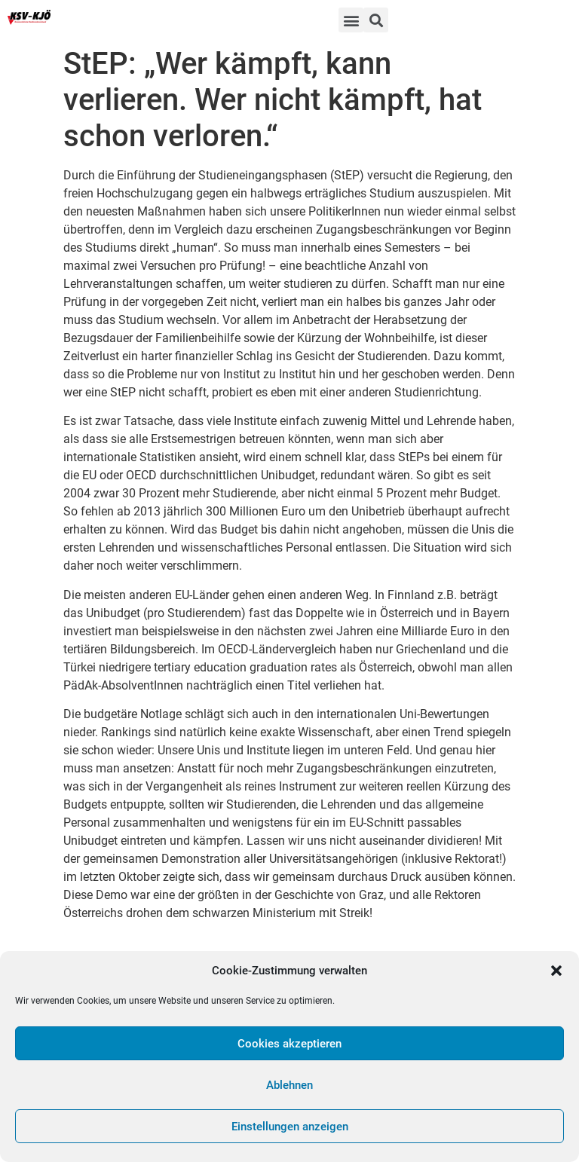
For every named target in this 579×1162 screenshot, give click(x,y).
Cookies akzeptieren (289, 1043)
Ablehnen (289, 1085)
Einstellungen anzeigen (289, 1126)
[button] (556, 970)
